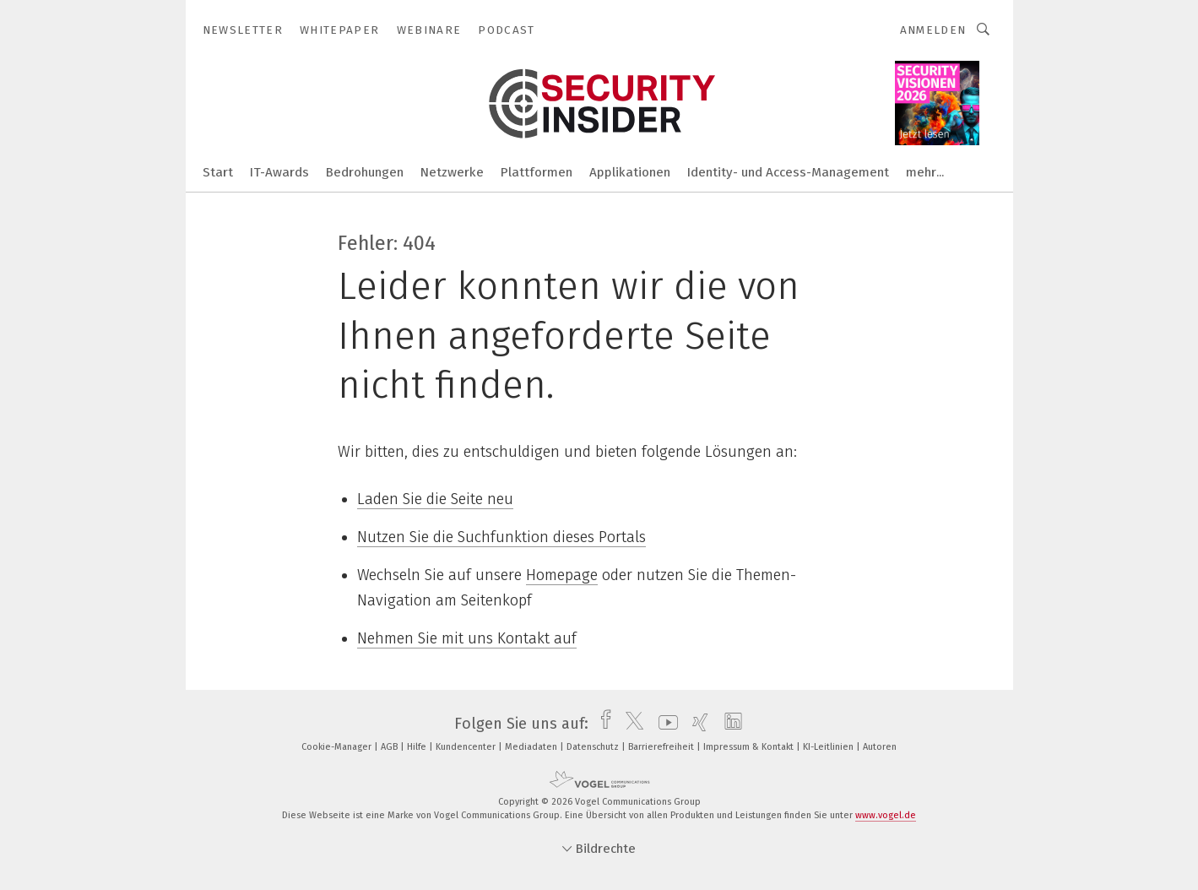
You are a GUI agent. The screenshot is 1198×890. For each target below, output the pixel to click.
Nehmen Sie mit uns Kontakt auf (467, 638)
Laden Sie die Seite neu (435, 499)
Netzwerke (452, 172)
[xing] (696, 723)
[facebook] (601, 723)
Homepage (562, 575)
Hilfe (418, 746)
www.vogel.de (885, 815)
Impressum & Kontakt (749, 746)
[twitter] (630, 723)
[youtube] (664, 723)
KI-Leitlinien (829, 746)
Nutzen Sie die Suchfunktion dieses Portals (501, 537)
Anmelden (933, 30)
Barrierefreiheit (662, 746)
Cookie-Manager (337, 746)
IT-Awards (279, 172)
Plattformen (536, 172)
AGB (390, 746)
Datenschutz (593, 746)
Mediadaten (532, 746)
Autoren (880, 746)
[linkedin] (729, 723)
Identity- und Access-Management (788, 172)
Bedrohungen (365, 172)
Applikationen (629, 172)
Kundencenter (467, 746)
